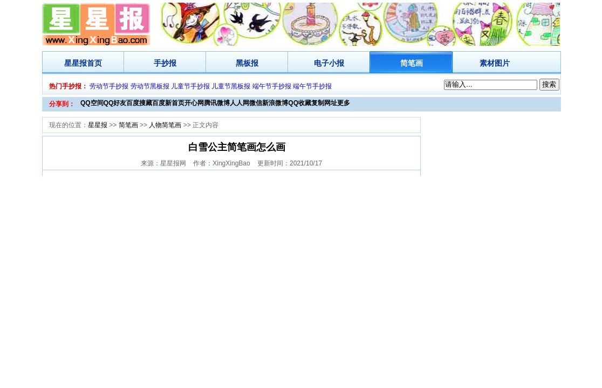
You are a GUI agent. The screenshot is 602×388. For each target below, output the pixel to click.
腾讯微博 (217, 103)
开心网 (194, 103)
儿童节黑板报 (230, 86)
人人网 (239, 103)
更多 (343, 103)
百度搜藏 (139, 103)
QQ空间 (92, 103)
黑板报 (247, 63)
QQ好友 (115, 103)
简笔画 (411, 63)
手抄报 (165, 63)
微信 (255, 103)
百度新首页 (168, 103)
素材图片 (495, 63)
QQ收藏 (299, 103)
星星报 (75, 63)
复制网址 (324, 103)
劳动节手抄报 (109, 86)
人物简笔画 (165, 125)
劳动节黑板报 (150, 86)
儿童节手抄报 (190, 86)
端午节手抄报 (271, 86)
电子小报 (329, 63)
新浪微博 (275, 103)
